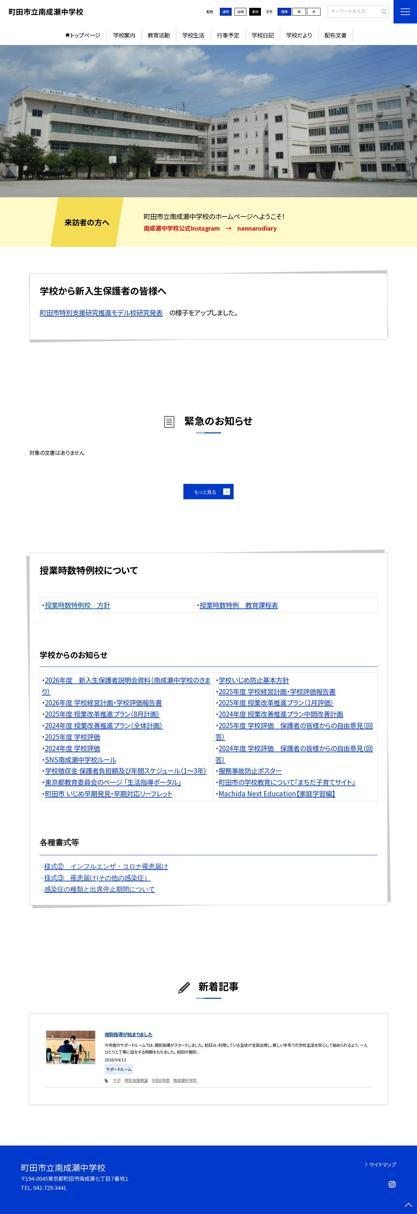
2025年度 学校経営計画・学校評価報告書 (277, 691)
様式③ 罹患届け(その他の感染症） (97, 877)
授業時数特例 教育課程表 (239, 605)
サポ (117, 1080)
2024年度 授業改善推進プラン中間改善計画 (281, 714)
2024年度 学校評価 (72, 748)
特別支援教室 (136, 1080)
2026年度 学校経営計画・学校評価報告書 (103, 702)
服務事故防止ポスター (250, 770)
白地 (240, 11)
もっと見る (205, 491)
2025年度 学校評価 (72, 737)
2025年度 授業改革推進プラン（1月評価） (276, 702)
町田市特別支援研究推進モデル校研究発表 (101, 312)
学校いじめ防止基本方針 (254, 680)
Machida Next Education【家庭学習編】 (277, 793)
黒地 (255, 11)
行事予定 (228, 35)
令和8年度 (160, 1080)
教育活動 (159, 35)
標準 (284, 11)
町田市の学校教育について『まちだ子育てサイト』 (287, 782)
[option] (208, 121)
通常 (226, 11)
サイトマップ (382, 1164)
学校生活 (193, 35)
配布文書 (335, 35)
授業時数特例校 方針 (77, 605)
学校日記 (263, 35)
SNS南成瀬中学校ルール (80, 759)
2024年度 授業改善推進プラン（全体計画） (104, 725)
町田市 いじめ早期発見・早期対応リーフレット (108, 793)
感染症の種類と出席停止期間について (99, 889)
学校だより (299, 35)
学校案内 (124, 35)
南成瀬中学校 (185, 1080)
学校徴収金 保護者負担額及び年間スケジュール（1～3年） (126, 770)
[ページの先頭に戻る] (408, 1205)
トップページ (85, 35)
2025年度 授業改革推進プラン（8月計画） (102, 714)
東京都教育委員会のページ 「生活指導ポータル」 (113, 782)
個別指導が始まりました (128, 1034)
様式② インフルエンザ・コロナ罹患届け (106, 866)
